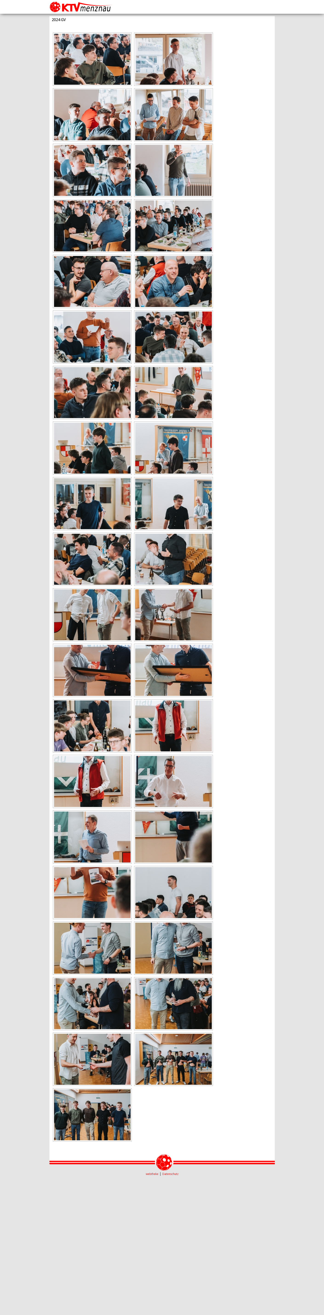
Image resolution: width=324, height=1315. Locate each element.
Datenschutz (170, 1174)
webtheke (152, 1174)
